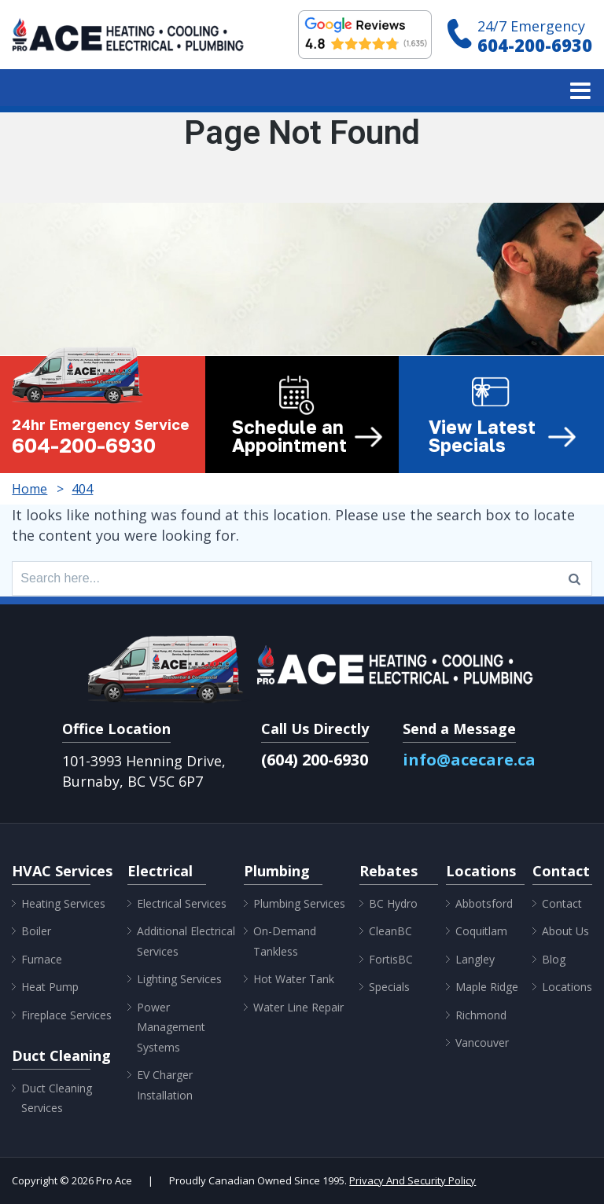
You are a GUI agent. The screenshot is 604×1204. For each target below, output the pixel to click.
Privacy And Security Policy (412, 1180)
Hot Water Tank (293, 978)
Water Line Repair (298, 1007)
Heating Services (63, 903)
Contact (562, 903)
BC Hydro (393, 903)
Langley (475, 959)
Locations (567, 986)
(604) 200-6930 (314, 759)
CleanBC (390, 930)
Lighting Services (179, 978)
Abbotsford (484, 903)
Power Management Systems (171, 1027)
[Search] (574, 578)
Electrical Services (181, 903)
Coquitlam (481, 930)
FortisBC (391, 959)
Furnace (41, 959)
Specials (389, 986)
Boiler (36, 930)
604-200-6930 (534, 45)
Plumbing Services (299, 903)
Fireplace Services (66, 1015)
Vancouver (482, 1042)
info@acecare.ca (469, 759)
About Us (565, 930)
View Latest (502, 436)
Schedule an (307, 436)
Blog (553, 959)
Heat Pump (50, 986)
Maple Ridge (486, 986)
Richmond (480, 1015)
